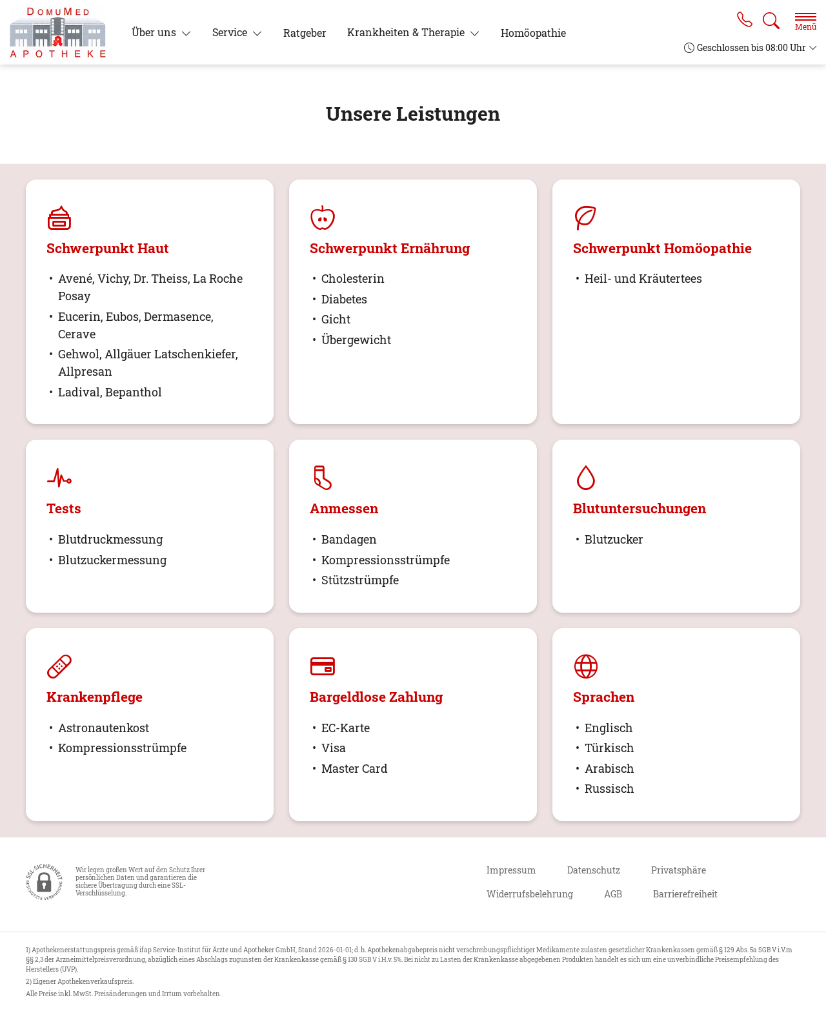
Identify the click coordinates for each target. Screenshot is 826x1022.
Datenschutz (593, 870)
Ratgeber (305, 32)
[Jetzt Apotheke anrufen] (744, 21)
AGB (613, 894)
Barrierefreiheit (685, 894)
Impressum (511, 870)
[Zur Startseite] (63, 32)
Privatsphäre (678, 870)
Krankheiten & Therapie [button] (407, 32)
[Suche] (771, 20)
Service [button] (231, 32)
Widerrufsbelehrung (530, 894)
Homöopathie (533, 32)
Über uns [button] (155, 32)
